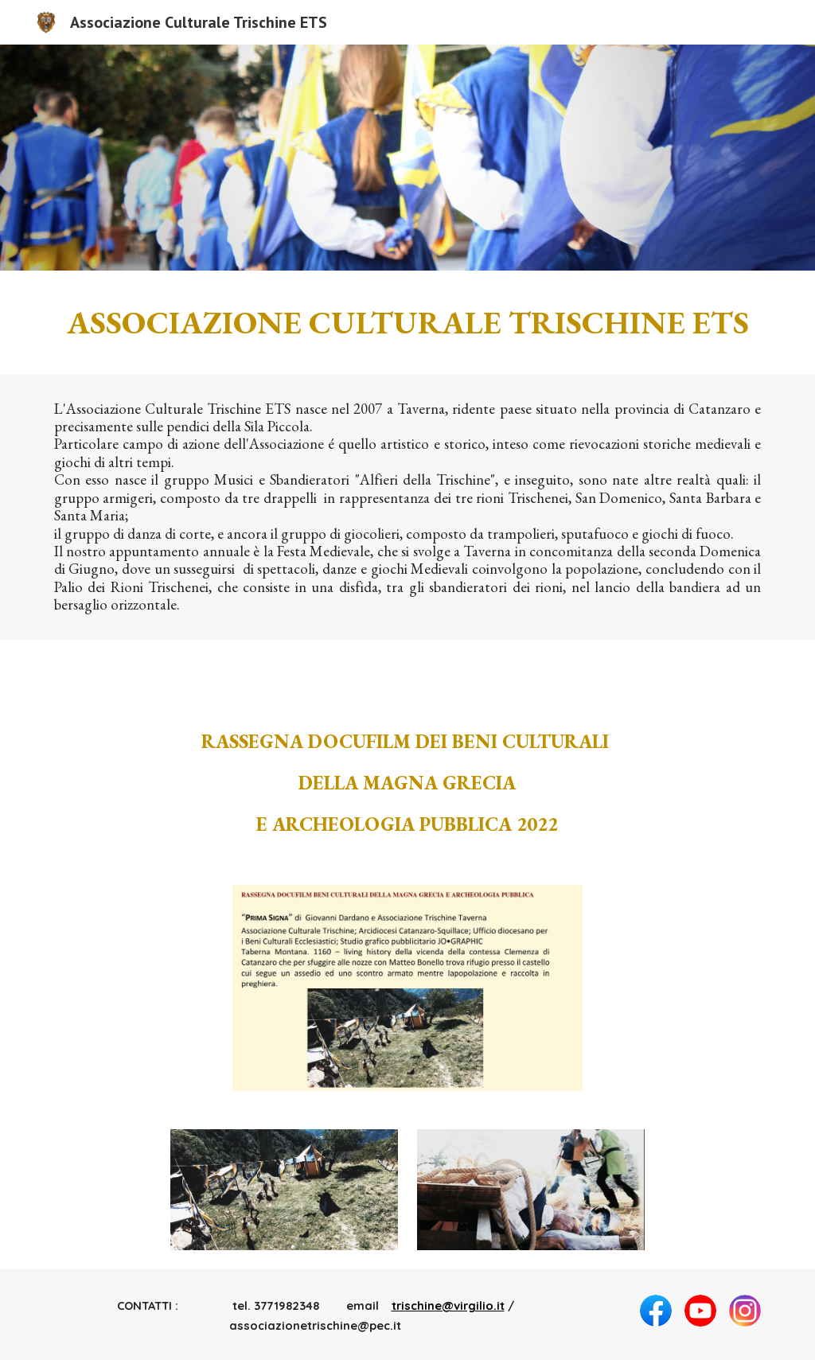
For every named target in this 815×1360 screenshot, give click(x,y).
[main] (408, 323)
